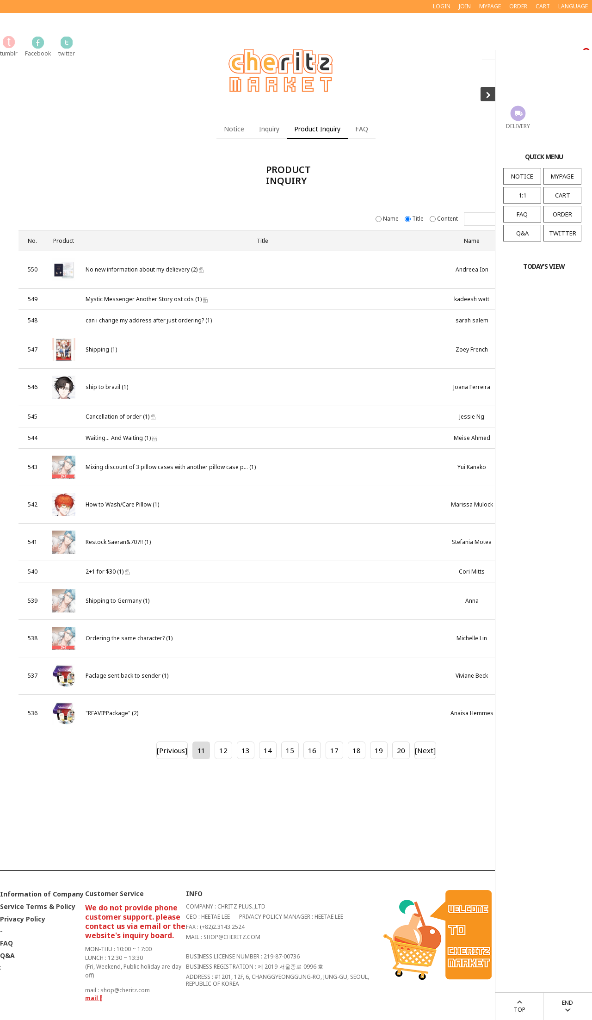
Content (444, 219)
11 (201, 750)
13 (245, 750)
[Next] (425, 750)
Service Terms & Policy (37, 906)
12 (223, 750)
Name (388, 219)
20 (401, 750)
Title (415, 219)
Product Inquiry (317, 128)
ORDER (562, 214)
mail (94, 998)
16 (312, 750)
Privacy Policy (22, 919)
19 (379, 750)
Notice (234, 128)
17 (334, 750)
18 (356, 750)
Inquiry (269, 128)
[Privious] (172, 750)
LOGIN (441, 6)
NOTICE (522, 176)
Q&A (522, 233)
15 (290, 750)
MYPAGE (562, 176)
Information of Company (42, 894)
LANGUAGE (573, 6)
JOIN (465, 6)
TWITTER (562, 233)
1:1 (522, 195)
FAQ (522, 214)
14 (268, 750)
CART (562, 195)
